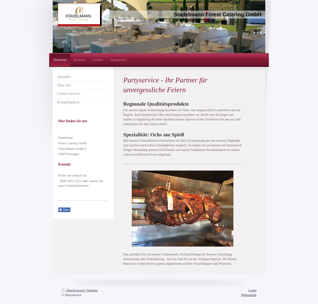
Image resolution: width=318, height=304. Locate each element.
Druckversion (73, 290)
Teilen (64, 209)
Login (252, 290)
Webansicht (248, 295)
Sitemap (92, 290)
